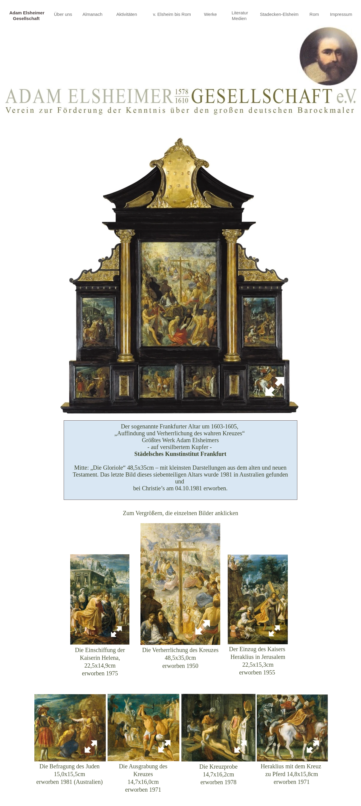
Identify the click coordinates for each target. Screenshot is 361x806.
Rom (315, 14)
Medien (240, 18)
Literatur (240, 12)
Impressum (341, 14)
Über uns (63, 14)
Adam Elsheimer (27, 12)
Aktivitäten (127, 14)
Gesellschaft (27, 18)
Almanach (93, 14)
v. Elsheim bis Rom (172, 14)
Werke (210, 14)
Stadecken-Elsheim (280, 14)
